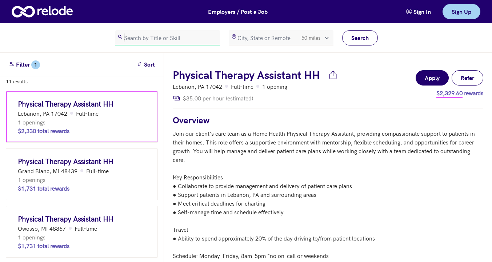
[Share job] (333, 74)
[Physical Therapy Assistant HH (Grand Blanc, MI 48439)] (82, 174)
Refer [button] (467, 78)
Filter (24, 64)
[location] (281, 37)
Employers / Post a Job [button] (238, 11)
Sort (147, 64)
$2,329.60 (449, 93)
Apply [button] (432, 78)
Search (360, 37)
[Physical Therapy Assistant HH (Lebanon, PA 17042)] (82, 117)
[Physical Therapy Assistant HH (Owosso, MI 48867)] (82, 232)
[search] (167, 37)
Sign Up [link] (461, 11)
